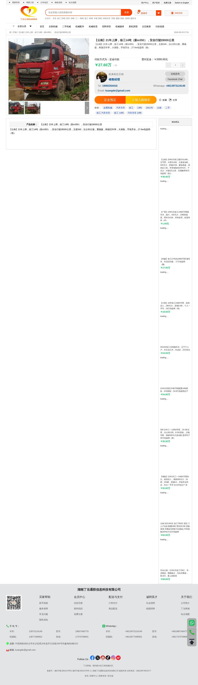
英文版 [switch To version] (110, 676)
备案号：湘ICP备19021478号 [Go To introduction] (59, 671)
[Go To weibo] (118, 659)
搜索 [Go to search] (126, 12)
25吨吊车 (106, 18)
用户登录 (156, 3)
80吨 (91, 18)
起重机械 (108, 107)
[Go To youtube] (102, 659)
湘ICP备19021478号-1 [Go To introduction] (81, 671)
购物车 (149, 13)
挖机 (122, 18)
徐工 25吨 (61, 18)
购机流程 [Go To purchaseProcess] (58, 2)
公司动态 (44, 2)
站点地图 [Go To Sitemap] (72, 2)
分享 (173, 100)
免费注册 (167, 3)
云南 (159, 107)
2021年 (149, 107)
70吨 (113, 18)
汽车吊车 (120, 107)
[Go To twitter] (97, 659)
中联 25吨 (98, 18)
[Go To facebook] (92, 659)
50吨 (82, 18)
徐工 (86, 18)
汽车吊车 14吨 (135, 113)
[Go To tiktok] (108, 659)
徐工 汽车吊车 (103, 113)
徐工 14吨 (119, 113)
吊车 (54, 18)
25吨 (73, 18)
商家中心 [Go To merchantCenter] (93, 676)
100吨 (127, 18)
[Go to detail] (175, 142)
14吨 (139, 107)
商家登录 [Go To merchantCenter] (102, 676)
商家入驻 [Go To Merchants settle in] (30, 2)
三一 (77, 18)
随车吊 (133, 18)
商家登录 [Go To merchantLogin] (16, 2)
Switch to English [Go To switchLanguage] (182, 3)
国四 (118, 18)
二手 (167, 107)
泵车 (68, 18)
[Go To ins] (113, 659)
